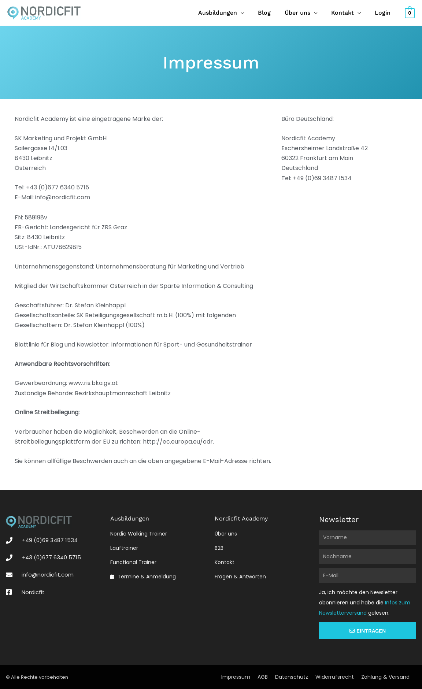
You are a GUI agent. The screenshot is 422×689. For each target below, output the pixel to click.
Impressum (235, 677)
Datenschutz (291, 677)
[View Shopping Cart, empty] (410, 12)
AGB (263, 677)
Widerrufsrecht (334, 677)
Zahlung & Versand (385, 677)
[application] (249, 13)
